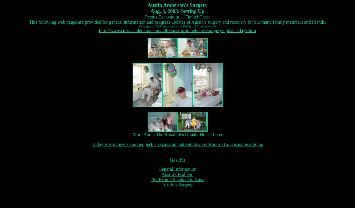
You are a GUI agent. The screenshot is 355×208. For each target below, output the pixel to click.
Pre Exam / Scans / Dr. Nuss (177, 179)
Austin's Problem (178, 174)
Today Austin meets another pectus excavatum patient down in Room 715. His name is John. (177, 144)
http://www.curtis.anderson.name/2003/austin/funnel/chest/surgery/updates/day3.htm (177, 30)
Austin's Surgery (177, 184)
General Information (177, 169)
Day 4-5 (177, 159)
